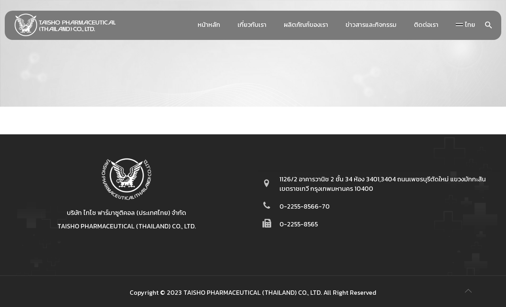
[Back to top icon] (468, 291)
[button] (489, 26)
